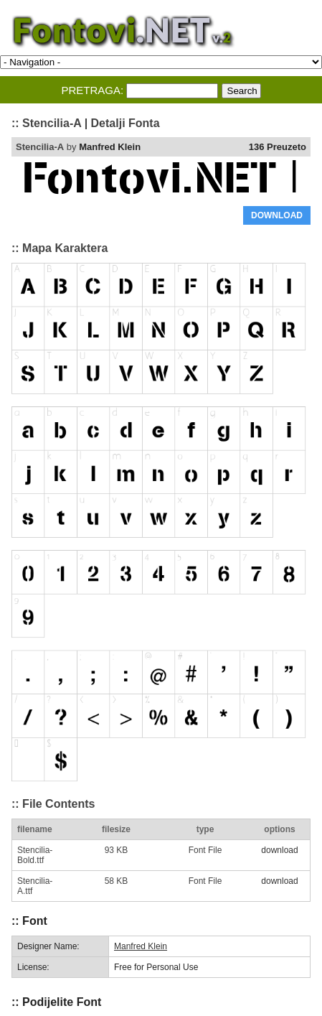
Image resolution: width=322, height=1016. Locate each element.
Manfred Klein (110, 146)
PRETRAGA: (92, 90)
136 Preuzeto (277, 146)
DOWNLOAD (277, 215)
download (279, 850)
